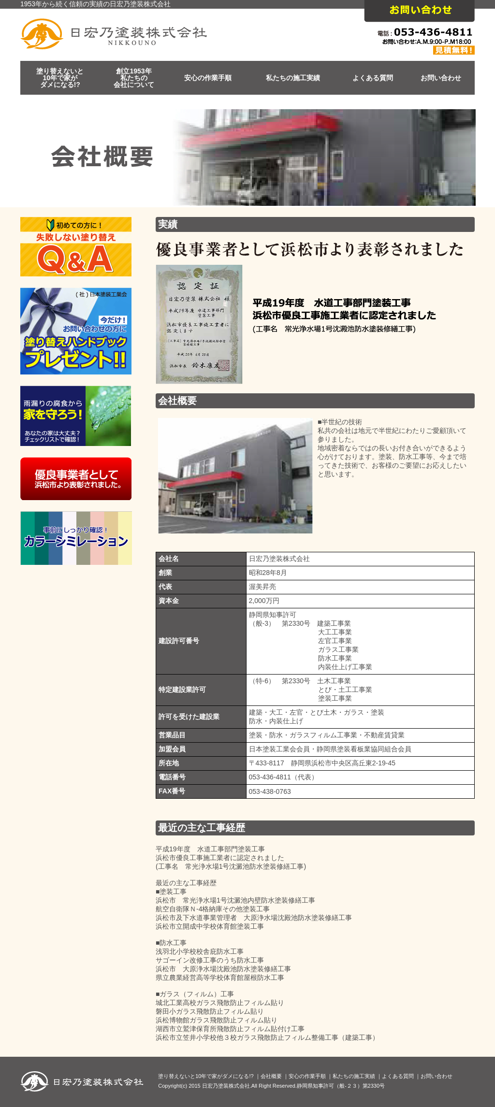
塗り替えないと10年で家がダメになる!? (60, 77)
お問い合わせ (441, 78)
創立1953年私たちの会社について (134, 77)
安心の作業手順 (208, 78)
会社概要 (271, 1076)
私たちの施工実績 (293, 78)
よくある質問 (372, 78)
